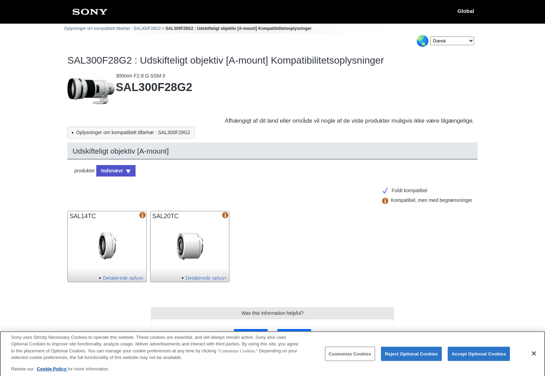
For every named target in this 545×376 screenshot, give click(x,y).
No (294, 333)
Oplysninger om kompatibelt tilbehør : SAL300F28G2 (112, 28)
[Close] (534, 356)
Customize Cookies (350, 356)
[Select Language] (452, 40)
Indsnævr (112, 170)
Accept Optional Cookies (479, 356)
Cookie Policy (52, 372)
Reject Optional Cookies (411, 356)
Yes (251, 333)
